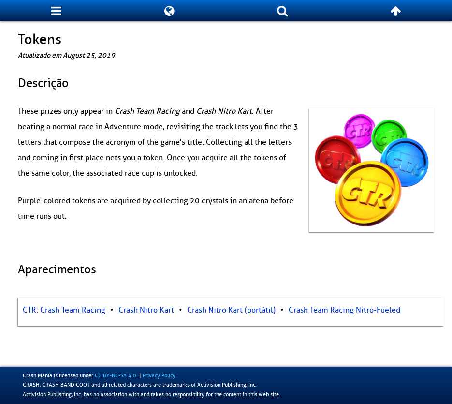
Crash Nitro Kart (146, 310)
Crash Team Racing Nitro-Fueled (344, 310)
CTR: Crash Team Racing (64, 310)
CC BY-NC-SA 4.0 (115, 375)
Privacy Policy (159, 375)
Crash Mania (37, 375)
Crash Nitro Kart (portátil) (231, 310)
